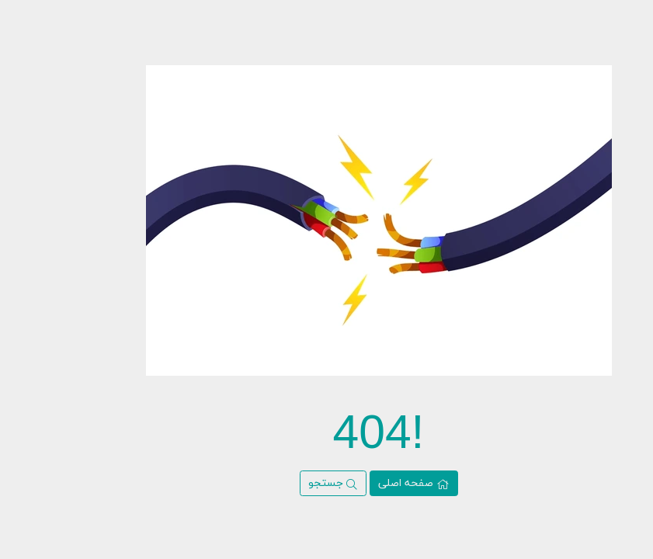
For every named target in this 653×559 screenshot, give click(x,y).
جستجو (280, 483)
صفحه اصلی (361, 483)
